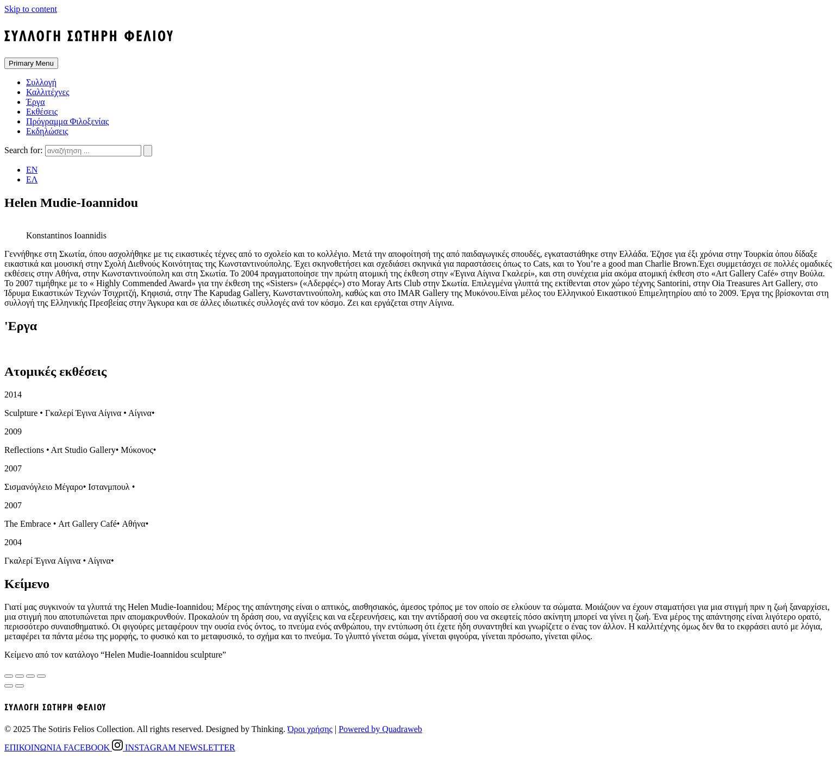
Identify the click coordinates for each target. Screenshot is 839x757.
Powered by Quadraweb (380, 729)
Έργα (35, 101)
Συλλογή (41, 82)
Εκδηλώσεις (47, 131)
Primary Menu (31, 63)
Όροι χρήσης (310, 729)
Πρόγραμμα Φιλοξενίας (67, 121)
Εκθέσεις (42, 111)
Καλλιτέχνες (48, 92)
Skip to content (30, 9)
